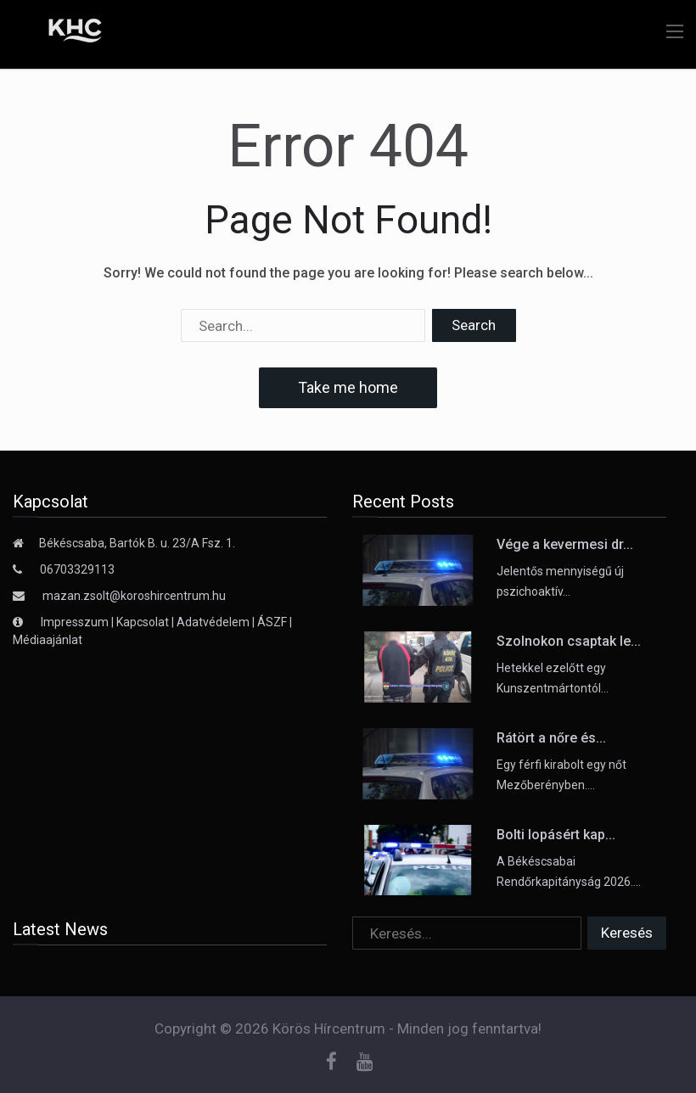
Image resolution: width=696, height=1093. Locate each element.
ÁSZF (272, 622)
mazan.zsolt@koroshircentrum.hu (134, 596)
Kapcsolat (142, 622)
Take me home (348, 387)
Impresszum (76, 622)
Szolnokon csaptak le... (569, 641)
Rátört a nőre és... (551, 738)
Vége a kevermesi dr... (565, 544)
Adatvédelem (213, 622)
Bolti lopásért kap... (556, 835)
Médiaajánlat (47, 640)
